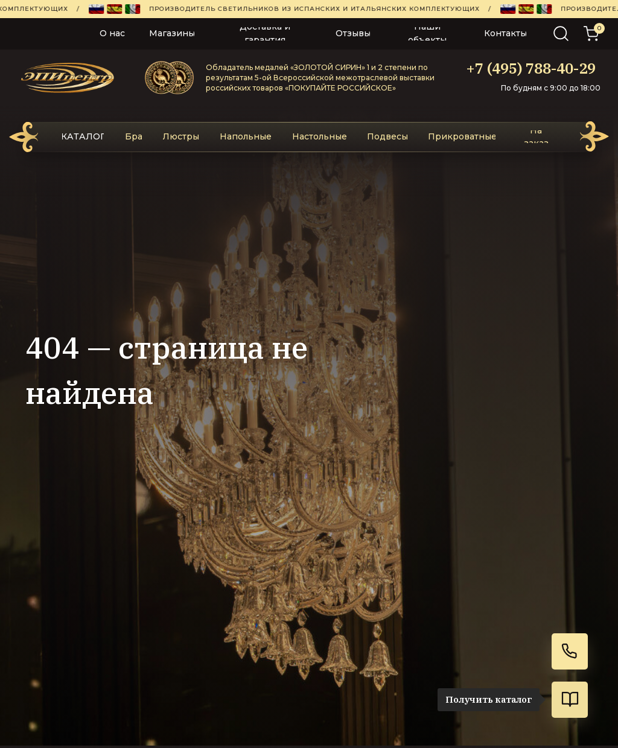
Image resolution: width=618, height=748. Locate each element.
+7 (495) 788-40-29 (531, 68)
